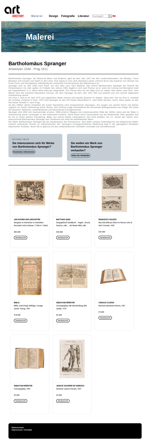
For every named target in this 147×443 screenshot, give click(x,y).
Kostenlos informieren (23, 152)
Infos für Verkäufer (80, 155)
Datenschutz (18, 427)
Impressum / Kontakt (22, 430)
